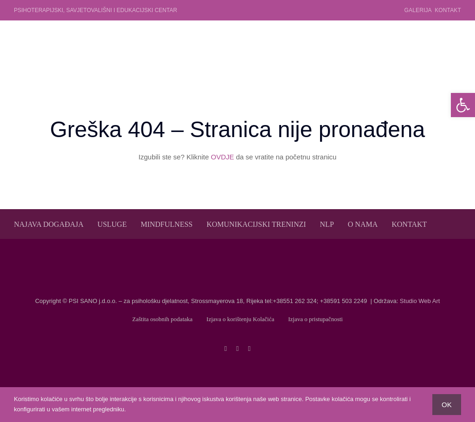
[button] (463, 105)
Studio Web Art (420, 300)
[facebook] (226, 348)
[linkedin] (249, 348)
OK (447, 405)
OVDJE (222, 157)
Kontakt (448, 10)
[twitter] (237, 348)
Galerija (417, 10)
